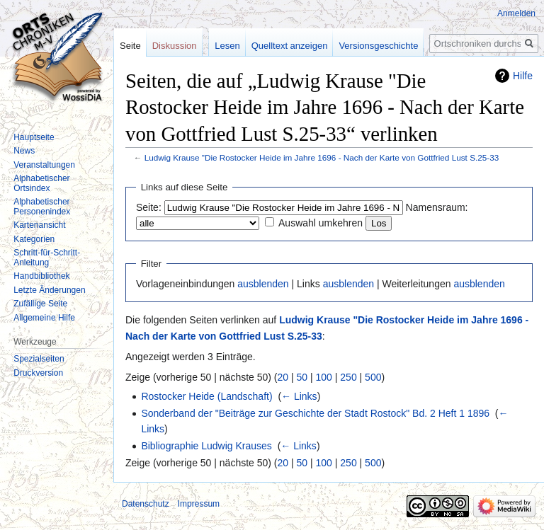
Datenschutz (145, 504)
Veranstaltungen (44, 165)
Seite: (149, 207)
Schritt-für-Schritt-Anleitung (46, 257)
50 (302, 377)
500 (373, 377)
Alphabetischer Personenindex (41, 207)
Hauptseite (33, 137)
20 (283, 377)
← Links (299, 396)
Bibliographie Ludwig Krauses (206, 445)
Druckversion (38, 373)
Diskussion (174, 45)
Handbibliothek (41, 276)
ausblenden (262, 283)
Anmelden (516, 13)
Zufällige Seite (40, 304)
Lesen (227, 45)
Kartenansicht (39, 225)
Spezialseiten (38, 359)
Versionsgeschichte (378, 45)
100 (324, 377)
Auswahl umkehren (320, 223)
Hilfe (523, 75)
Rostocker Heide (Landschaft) (206, 396)
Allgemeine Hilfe (44, 318)
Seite (130, 45)
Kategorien (34, 239)
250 (348, 377)
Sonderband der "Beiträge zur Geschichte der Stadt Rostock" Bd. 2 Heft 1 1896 (315, 413)
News (24, 151)
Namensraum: (437, 207)
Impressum (199, 504)
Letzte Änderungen (49, 290)
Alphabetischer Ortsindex (41, 183)
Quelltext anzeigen (289, 45)
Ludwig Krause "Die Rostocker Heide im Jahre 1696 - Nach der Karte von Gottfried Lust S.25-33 (321, 157)
